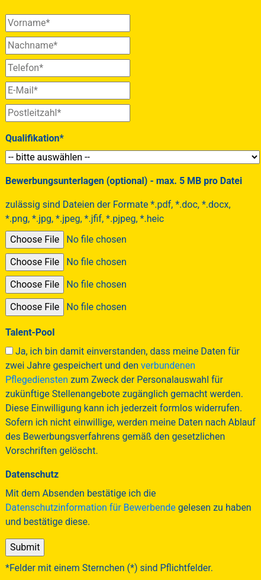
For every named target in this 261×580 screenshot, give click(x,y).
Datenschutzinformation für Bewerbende (90, 507)
